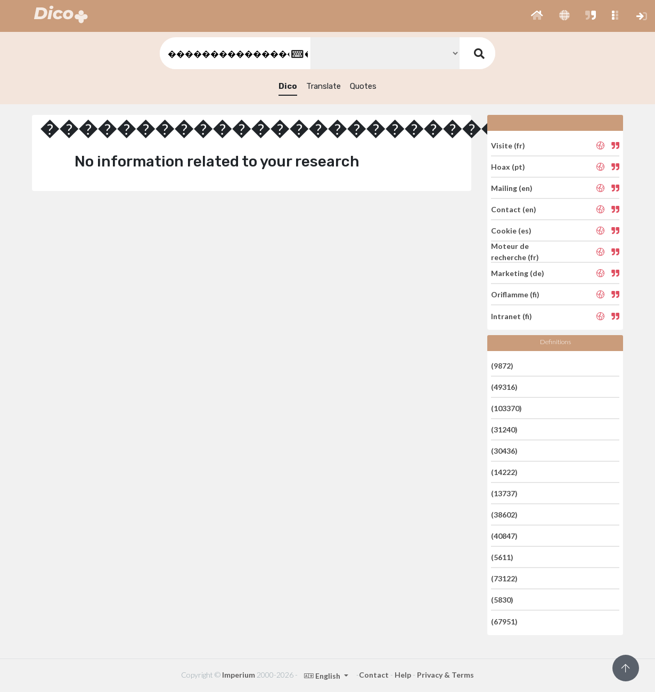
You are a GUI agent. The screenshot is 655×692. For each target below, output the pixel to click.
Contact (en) (513, 209)
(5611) (502, 557)
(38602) (504, 514)
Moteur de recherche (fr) (515, 251)
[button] (537, 16)
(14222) (504, 472)
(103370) (506, 408)
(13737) (504, 493)
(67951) (504, 621)
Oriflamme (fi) (515, 294)
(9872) (502, 365)
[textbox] (234, 53)
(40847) (504, 535)
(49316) (504, 386)
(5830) (502, 599)
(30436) (504, 450)
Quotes (363, 86)
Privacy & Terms (445, 674)
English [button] (323, 675)
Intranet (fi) (511, 315)
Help (403, 674)
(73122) (504, 578)
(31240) (504, 429)
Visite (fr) (508, 144)
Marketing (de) (517, 273)
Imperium (238, 674)
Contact (374, 674)
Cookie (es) (511, 230)
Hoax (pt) (508, 166)
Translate (323, 86)
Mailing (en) (512, 188)
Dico (288, 86)
